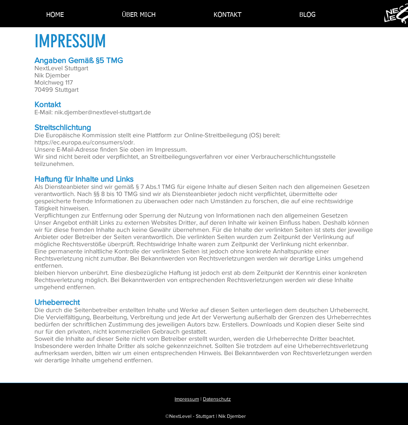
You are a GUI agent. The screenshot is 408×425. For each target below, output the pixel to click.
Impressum (187, 399)
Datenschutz (217, 399)
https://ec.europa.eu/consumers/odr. (84, 142)
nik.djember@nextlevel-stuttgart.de (102, 112)
